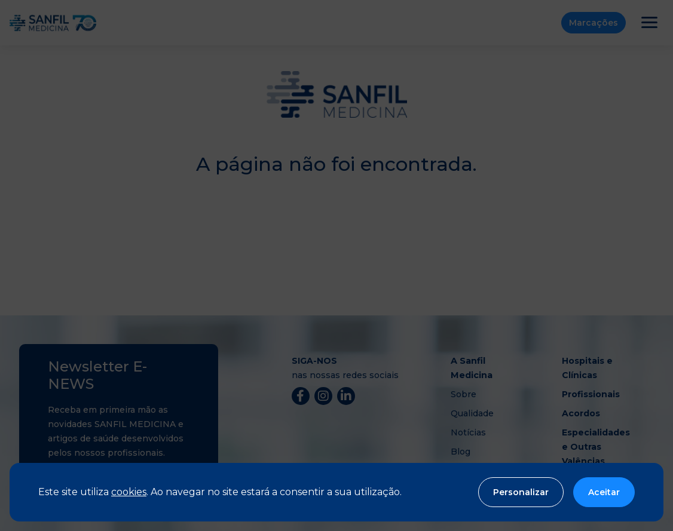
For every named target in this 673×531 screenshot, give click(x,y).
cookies (128, 492)
